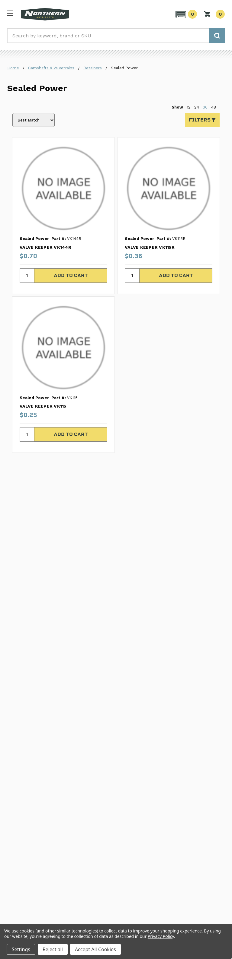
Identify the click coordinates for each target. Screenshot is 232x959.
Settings (21, 949)
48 (213, 107)
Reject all (53, 949)
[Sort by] (33, 120)
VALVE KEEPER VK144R (45, 247)
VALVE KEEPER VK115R (150, 247)
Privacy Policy (161, 936)
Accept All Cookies (95, 949)
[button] (185, 14)
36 (205, 107)
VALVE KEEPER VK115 (43, 406)
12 (189, 107)
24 (196, 107)
